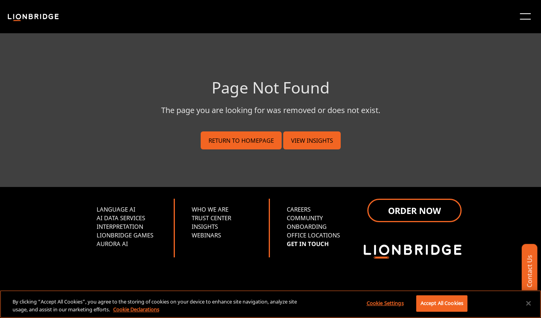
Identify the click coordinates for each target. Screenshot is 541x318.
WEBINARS (206, 235)
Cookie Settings (385, 303)
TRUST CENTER (211, 218)
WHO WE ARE (210, 209)
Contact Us (529, 271)
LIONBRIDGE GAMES (125, 235)
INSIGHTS (205, 226)
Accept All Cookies (442, 303)
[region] (270, 304)
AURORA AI (112, 244)
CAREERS (299, 209)
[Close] (528, 303)
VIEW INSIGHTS (312, 140)
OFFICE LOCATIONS (313, 235)
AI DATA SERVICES (121, 218)
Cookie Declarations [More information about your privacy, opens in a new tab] (136, 309)
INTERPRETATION (120, 226)
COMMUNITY (305, 218)
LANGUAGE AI (116, 209)
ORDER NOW (414, 210)
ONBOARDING (307, 226)
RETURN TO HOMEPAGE (241, 140)
